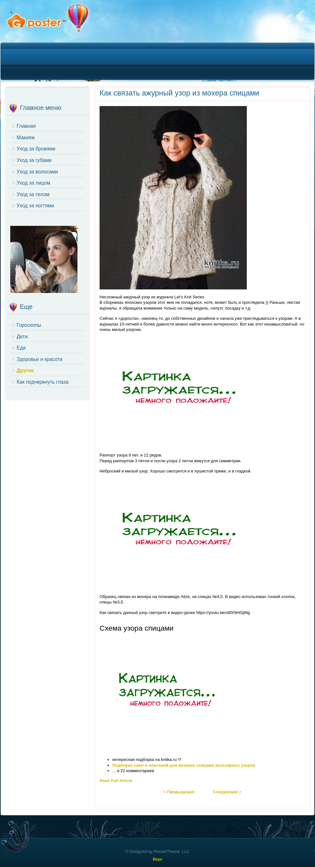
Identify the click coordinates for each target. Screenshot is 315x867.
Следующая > (227, 791)
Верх (157, 859)
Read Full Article (116, 780)
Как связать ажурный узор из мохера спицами (179, 93)
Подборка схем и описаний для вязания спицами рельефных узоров (183, 765)
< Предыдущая (178, 791)
